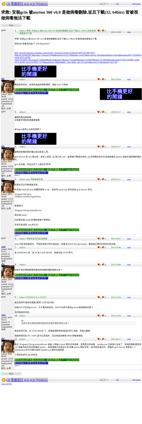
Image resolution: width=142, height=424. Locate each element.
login (133, 4)
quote (129, 32)
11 (16, 339)
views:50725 (6, 384)
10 (16, 315)
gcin (26, 4)
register (138, 4)
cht (8, 4)
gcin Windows (39, 4)
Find (117, 4)
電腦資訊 (17, 4)
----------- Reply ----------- (11, 25)
